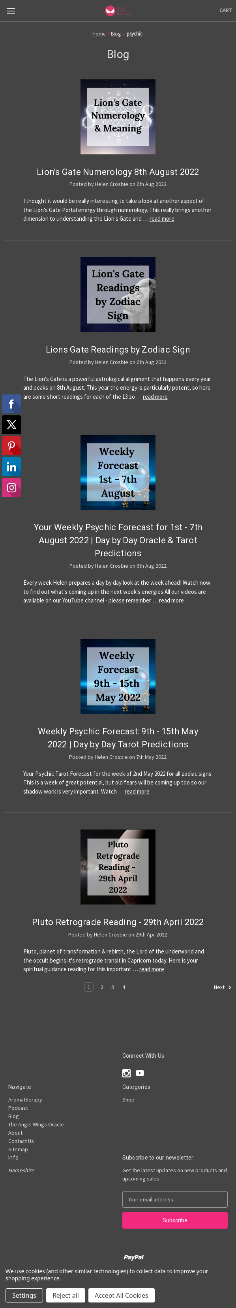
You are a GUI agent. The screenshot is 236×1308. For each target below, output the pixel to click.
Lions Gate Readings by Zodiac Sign (118, 350)
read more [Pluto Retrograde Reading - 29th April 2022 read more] (151, 969)
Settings (24, 1295)
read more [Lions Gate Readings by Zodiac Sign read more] (155, 396)
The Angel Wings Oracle (36, 1124)
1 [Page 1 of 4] (89, 987)
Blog (13, 1116)
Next (223, 987)
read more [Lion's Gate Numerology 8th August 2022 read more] (162, 218)
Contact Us (21, 1141)
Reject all (65, 1295)
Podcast (18, 1107)
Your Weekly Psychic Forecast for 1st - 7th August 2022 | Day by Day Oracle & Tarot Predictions (118, 540)
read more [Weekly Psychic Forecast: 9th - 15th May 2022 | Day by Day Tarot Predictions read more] (137, 791)
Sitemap (18, 1149)
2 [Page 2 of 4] (102, 987)
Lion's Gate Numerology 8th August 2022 (118, 172)
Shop (128, 1099)
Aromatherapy (25, 1099)
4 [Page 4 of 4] (123, 987)
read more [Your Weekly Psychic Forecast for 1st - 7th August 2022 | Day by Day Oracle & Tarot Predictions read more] (171, 600)
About (15, 1132)
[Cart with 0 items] (225, 10)
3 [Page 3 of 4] (112, 987)
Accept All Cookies (121, 1295)
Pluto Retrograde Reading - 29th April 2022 (118, 922)
